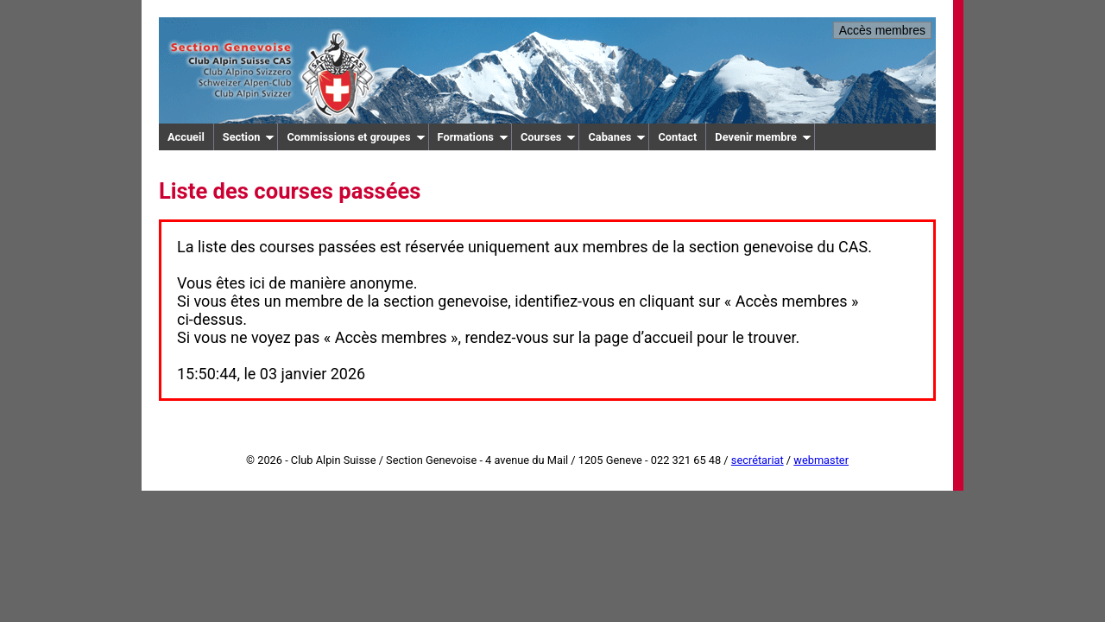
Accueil (186, 136)
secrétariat (757, 460)
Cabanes (617, 136)
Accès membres (882, 30)
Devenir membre (763, 136)
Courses (549, 136)
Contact (677, 136)
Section (249, 136)
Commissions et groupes (356, 136)
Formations (473, 136)
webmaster (821, 460)
